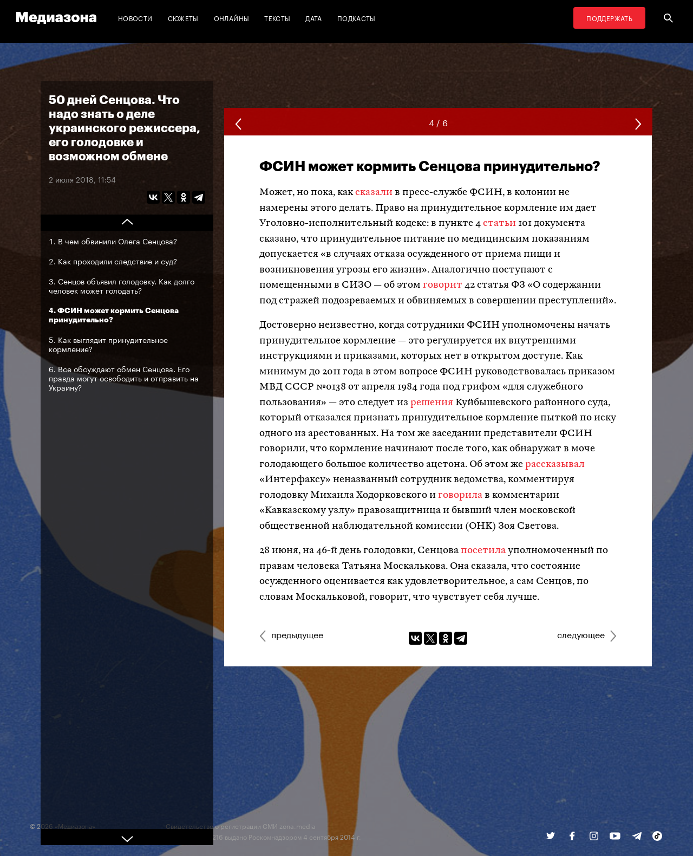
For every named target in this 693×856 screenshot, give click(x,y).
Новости (135, 17)
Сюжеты (183, 17)
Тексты (277, 17)
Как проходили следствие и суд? (117, 261)
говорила (460, 495)
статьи (499, 223)
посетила (483, 550)
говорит (442, 285)
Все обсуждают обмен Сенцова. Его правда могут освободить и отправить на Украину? (124, 377)
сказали (374, 192)
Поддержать (609, 17)
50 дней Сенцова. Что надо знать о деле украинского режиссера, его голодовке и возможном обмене (124, 127)
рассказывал (555, 464)
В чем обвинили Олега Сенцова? (117, 241)
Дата (313, 17)
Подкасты (356, 17)
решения (431, 402)
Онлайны (232, 17)
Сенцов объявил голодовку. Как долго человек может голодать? (121, 285)
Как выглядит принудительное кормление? (108, 343)
